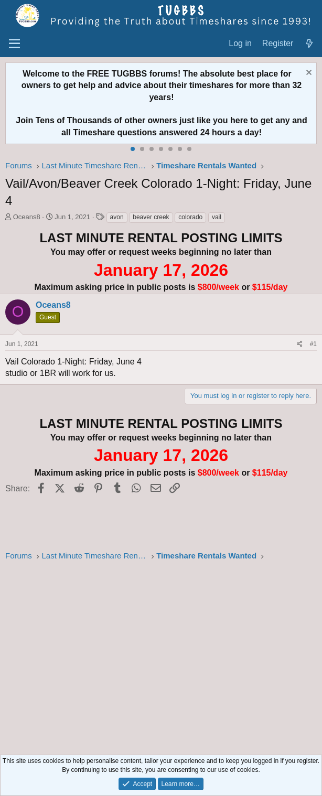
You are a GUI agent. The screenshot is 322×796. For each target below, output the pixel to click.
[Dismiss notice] (307, 73)
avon (117, 217)
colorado (190, 217)
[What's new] (309, 44)
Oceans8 (26, 217)
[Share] (299, 344)
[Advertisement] (161, 655)
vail (216, 217)
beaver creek (151, 217)
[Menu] (14, 44)
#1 (313, 344)
